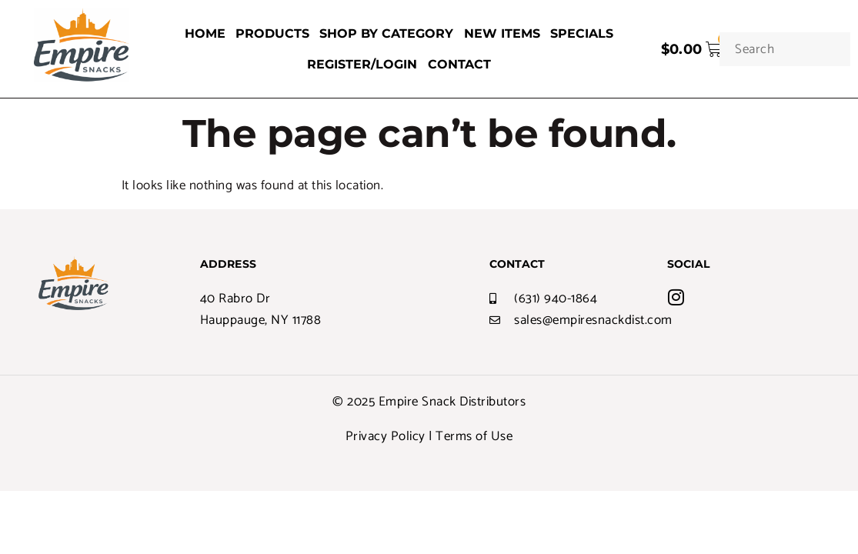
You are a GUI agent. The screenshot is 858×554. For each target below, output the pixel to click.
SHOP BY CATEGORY (386, 33)
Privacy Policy (386, 436)
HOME (206, 33)
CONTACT (458, 64)
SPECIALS (579, 33)
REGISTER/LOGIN (363, 64)
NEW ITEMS (500, 33)
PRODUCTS (273, 33)
